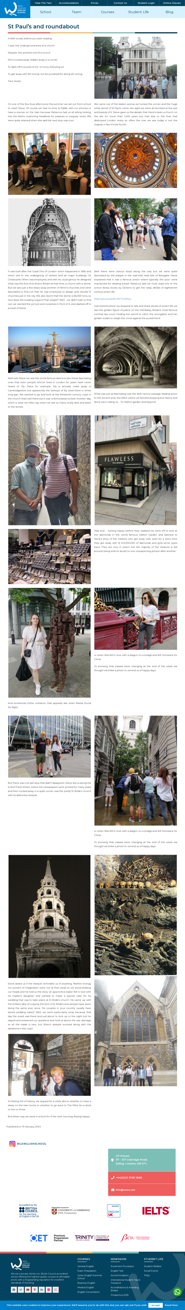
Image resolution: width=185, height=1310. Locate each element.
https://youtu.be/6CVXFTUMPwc (112, 298)
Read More (171, 1305)
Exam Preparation (86, 1270)
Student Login (146, 3)
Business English (86, 1283)
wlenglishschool (28, 1144)
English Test (117, 1270)
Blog (169, 12)
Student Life (138, 12)
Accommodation (69, 3)
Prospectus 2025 (119, 1295)
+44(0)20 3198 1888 (126, 1177)
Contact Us (120, 3)
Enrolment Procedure (122, 1266)
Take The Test (43, 3)
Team (76, 12)
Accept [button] (155, 1305)
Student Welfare (152, 1266)
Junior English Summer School (89, 1277)
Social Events (151, 1270)
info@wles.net (123, 1189)
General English (85, 1266)
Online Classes (172, 3)
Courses (107, 12)
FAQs (147, 1275)
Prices (94, 3)
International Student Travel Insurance (125, 1281)
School (45, 12)
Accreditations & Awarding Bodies (125, 1289)
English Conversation (88, 1292)
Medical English (85, 1287)
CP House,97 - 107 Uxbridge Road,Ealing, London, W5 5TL (129, 1159)
